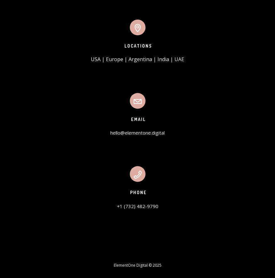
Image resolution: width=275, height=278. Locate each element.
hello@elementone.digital (137, 133)
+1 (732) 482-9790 (137, 206)
